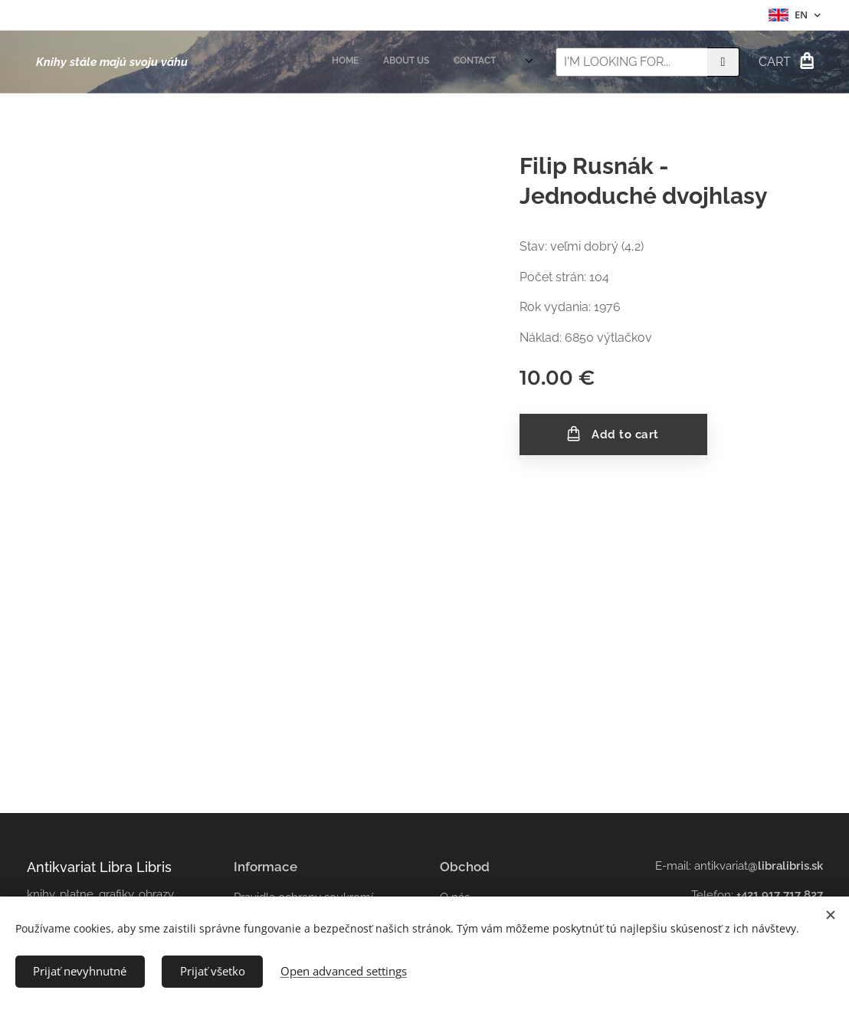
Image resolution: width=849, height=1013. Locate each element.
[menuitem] (459, 62)
